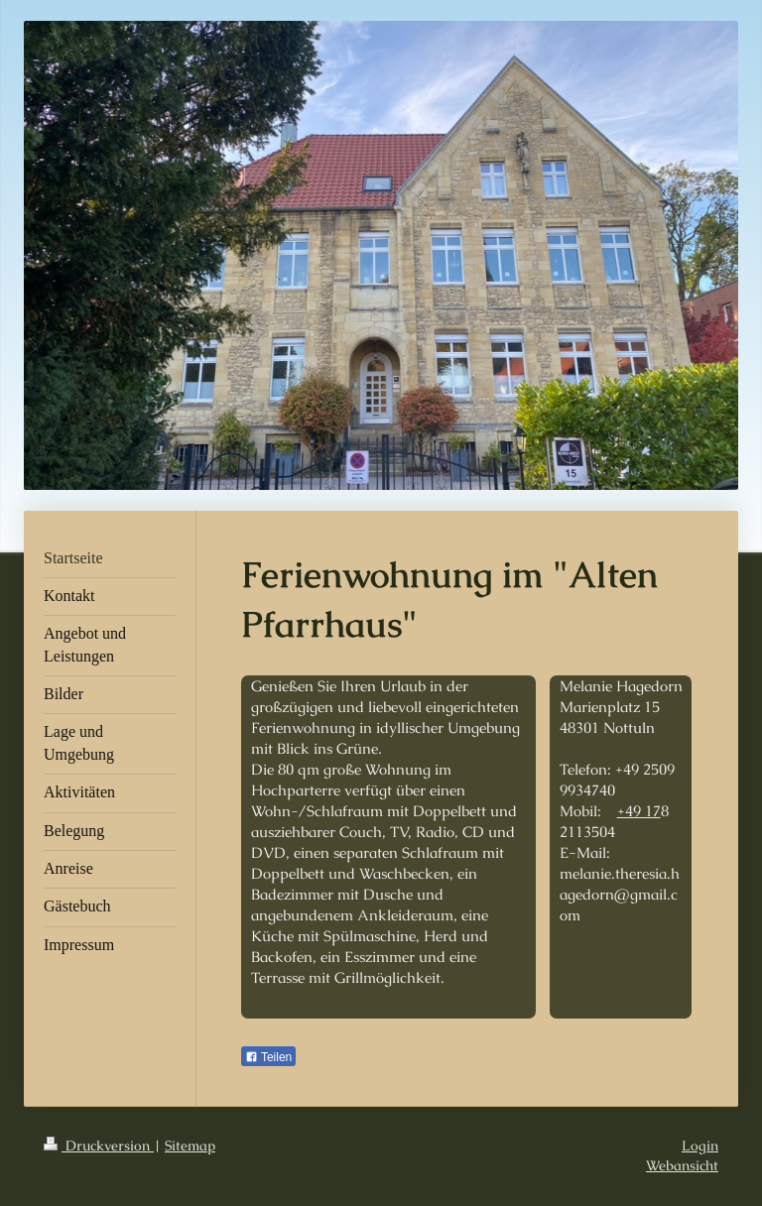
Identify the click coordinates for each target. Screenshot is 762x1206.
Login (700, 1145)
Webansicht (682, 1165)
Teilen (268, 1057)
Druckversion (99, 1145)
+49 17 (639, 810)
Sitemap (190, 1145)
